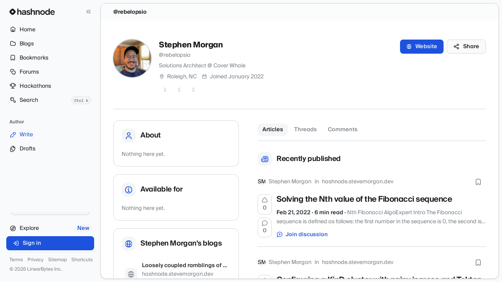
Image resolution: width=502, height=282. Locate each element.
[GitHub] (179, 90)
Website (421, 46)
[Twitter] (165, 90)
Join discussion (302, 236)
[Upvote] (265, 205)
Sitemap (57, 260)
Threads (305, 129)
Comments (343, 129)
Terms (16, 260)
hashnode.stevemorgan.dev (357, 183)
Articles (272, 129)
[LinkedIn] (193, 90)
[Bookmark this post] (478, 183)
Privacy (35, 260)
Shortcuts (82, 260)
